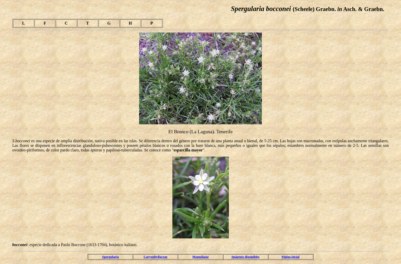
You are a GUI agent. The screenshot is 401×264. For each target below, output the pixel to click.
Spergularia (110, 257)
